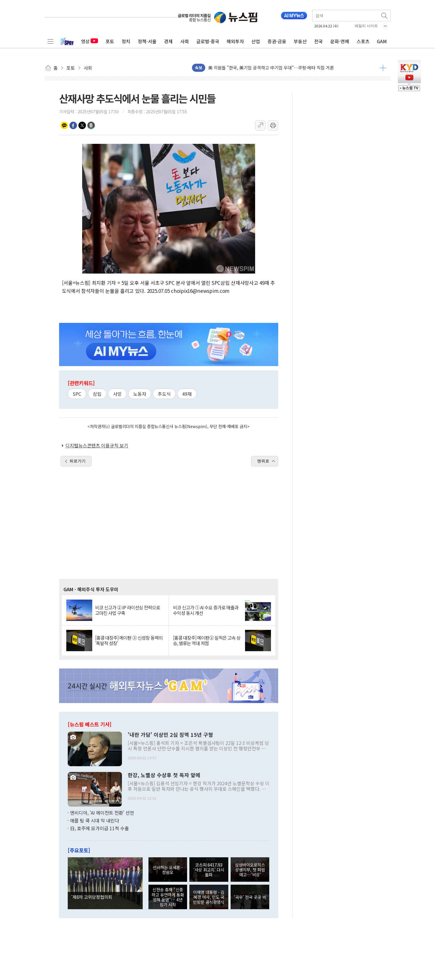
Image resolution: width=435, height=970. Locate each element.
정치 (126, 41)
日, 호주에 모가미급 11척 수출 (99, 828)
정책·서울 (147, 41)
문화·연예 (339, 41)
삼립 (97, 393)
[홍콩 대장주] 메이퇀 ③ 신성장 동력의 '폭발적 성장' (129, 640)
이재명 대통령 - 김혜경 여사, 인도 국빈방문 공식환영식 (208, 897)
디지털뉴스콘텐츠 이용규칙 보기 (96, 445)
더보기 (383, 67)
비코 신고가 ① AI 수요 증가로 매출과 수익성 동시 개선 (205, 610)
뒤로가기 (77, 461)
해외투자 (235, 41)
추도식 (164, 393)
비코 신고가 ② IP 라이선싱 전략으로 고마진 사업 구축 (127, 610)
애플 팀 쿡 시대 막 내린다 (94, 820)
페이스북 (73, 125)
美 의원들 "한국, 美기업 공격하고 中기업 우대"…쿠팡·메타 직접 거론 (271, 68)
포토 (110, 41)
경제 (168, 41)
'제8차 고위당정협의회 (91, 896)
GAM (382, 41)
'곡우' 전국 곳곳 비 (250, 897)
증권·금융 (277, 41)
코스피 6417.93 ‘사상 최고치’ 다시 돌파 (208, 870)
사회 (184, 41)
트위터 (82, 125)
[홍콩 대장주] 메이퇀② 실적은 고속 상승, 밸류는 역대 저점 (206, 640)
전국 (318, 41)
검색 (385, 15)
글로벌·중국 (207, 41)
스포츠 (363, 41)
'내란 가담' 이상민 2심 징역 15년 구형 (170, 735)
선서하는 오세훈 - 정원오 (168, 869)
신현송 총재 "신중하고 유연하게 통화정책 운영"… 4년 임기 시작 (168, 896)
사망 (117, 393)
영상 (89, 41)
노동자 (139, 393)
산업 (255, 41)
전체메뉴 (50, 41)
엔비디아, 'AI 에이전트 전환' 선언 (102, 812)
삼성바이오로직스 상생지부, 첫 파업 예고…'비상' (250, 870)
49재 (187, 393)
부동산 (300, 41)
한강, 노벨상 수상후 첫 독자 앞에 (164, 775)
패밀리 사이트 (366, 26)
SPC (77, 393)
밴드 (91, 125)
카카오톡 (64, 125)
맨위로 (263, 461)
